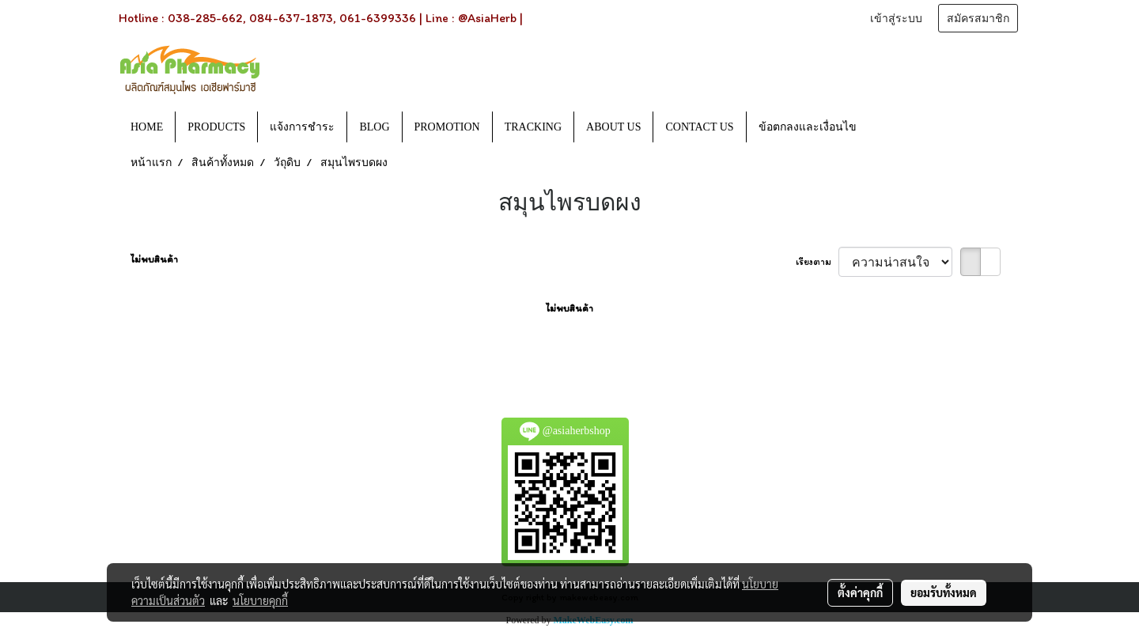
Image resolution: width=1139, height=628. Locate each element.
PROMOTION (447, 127)
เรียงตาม (817, 261)
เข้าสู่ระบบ (896, 18)
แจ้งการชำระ (302, 127)
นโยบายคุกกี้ (260, 600)
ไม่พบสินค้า (154, 259)
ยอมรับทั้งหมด (943, 592)
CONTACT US (699, 127)
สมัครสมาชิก (978, 18)
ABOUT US (613, 127)
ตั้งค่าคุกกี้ (860, 592)
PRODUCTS (216, 127)
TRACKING (533, 127)
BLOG (374, 127)
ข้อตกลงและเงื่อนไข (808, 127)
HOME (147, 127)
